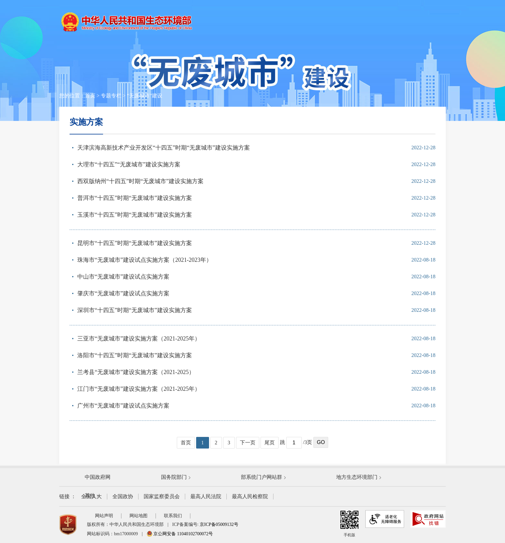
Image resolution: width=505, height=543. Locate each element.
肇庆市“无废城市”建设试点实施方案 (123, 293)
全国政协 (122, 496)
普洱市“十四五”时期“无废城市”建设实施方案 (134, 198)
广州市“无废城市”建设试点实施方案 (123, 405)
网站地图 (138, 515)
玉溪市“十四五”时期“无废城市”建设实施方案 (134, 215)
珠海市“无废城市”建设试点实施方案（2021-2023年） (144, 260)
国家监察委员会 (162, 496)
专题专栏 (111, 95)
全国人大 (91, 496)
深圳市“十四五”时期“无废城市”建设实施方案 (134, 310)
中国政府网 (97, 477)
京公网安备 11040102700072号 (180, 533)
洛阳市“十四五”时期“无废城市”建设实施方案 (134, 355)
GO (321, 442)
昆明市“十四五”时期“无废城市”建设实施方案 (134, 243)
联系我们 (173, 515)
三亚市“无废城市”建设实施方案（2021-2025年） (138, 338)
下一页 (247, 442)
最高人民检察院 (250, 496)
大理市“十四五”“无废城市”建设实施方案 (128, 164)
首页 (90, 95)
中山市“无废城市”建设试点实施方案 (123, 276)
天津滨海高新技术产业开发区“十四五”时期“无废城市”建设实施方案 (163, 147)
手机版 (349, 523)
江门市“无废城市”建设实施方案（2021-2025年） (138, 389)
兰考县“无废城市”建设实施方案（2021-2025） (136, 372)
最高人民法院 (205, 496)
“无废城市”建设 (144, 95)
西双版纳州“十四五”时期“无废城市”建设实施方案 (140, 181)
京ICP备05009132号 (219, 524)
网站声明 (104, 515)
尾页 (269, 442)
